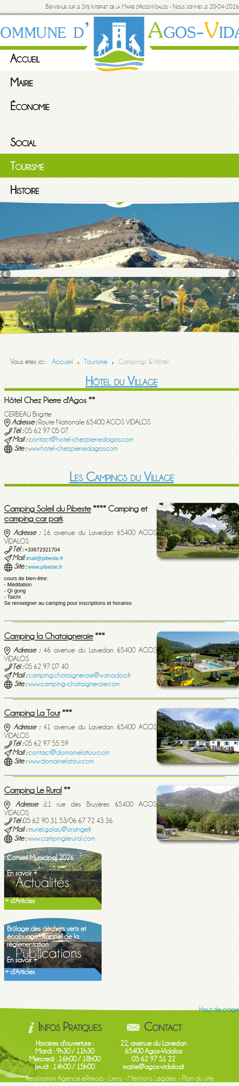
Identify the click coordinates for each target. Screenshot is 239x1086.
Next (233, 274)
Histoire (24, 190)
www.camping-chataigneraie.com (74, 684)
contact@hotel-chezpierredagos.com (80, 439)
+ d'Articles (20, 901)
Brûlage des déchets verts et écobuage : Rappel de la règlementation (46, 936)
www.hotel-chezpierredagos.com (73, 448)
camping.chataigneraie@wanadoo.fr (79, 675)
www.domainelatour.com (61, 761)
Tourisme (27, 166)
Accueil (25, 59)
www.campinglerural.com (61, 838)
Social (23, 142)
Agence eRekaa (80, 1078)
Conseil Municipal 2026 (40, 858)
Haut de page (219, 1009)
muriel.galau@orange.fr (59, 829)
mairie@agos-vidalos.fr (153, 1067)
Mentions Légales (152, 1078)
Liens (115, 1078)
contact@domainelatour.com (68, 752)
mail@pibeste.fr (45, 558)
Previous (6, 274)
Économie (29, 106)
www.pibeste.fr (45, 567)
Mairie (21, 82)
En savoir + (22, 873)
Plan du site (197, 1078)
